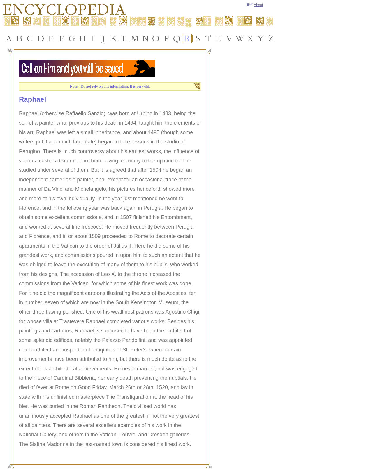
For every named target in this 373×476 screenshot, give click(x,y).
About (255, 5)
